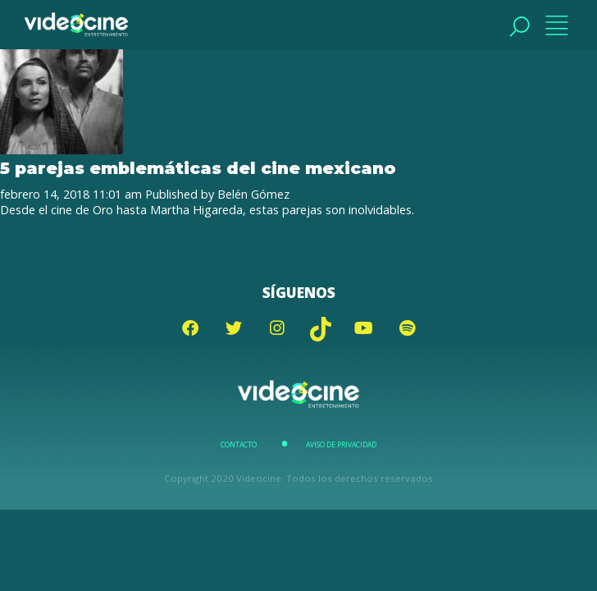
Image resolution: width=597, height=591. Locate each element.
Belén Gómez (253, 194)
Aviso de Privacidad (341, 445)
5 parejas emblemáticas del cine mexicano (198, 168)
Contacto (239, 445)
